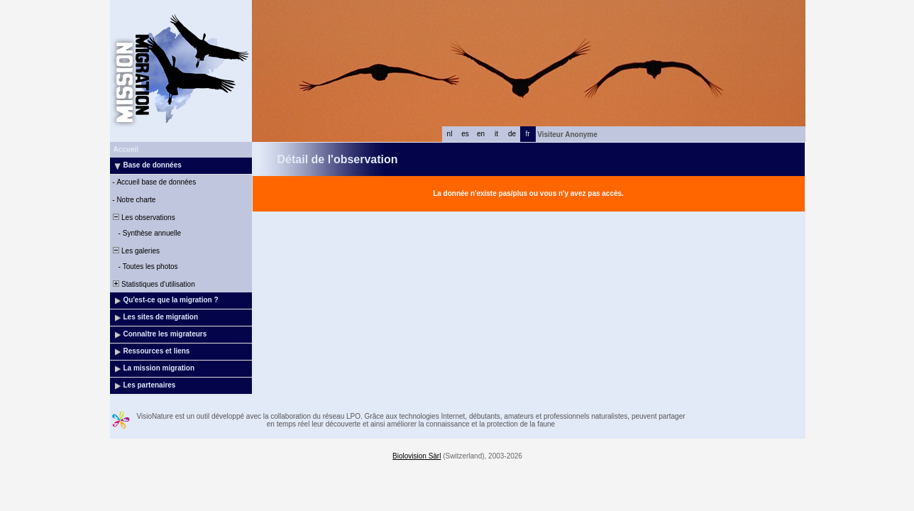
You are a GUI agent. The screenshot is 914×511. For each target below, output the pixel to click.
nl (450, 134)
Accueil (126, 149)
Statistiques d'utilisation (153, 284)
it (496, 134)
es (465, 134)
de (512, 134)
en (481, 134)
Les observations (143, 217)
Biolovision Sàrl (416, 456)
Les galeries (135, 251)
